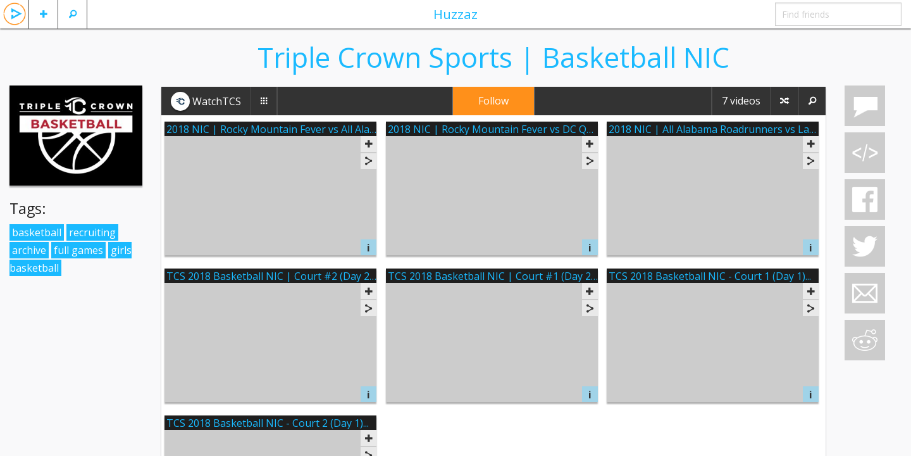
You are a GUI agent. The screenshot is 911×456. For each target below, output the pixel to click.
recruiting (92, 232)
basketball (36, 232)
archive (29, 250)
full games (78, 250)
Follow (493, 101)
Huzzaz (455, 14)
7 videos (741, 101)
